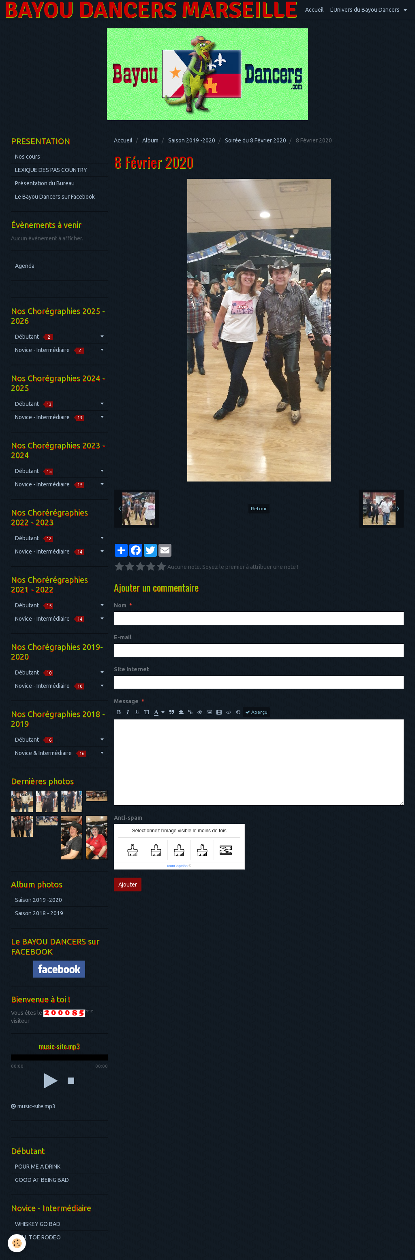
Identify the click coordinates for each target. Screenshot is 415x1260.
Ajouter (127, 884)
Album (150, 140)
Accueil (314, 9)
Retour (259, 508)
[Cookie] (17, 1243)
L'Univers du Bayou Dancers (365, 9)
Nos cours (27, 156)
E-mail (122, 637)
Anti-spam (128, 818)
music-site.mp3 (36, 1106)
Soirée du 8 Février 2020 (255, 140)
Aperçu (256, 712)
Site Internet (131, 669)
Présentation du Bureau (45, 183)
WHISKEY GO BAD (37, 1224)
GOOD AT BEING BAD (42, 1180)
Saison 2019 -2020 (191, 140)
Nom (120, 605)
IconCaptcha (177, 866)
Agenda (24, 266)
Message (126, 701)
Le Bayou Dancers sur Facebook (55, 196)
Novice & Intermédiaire (50, 753)
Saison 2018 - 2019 (39, 913)
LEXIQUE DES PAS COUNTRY (51, 170)
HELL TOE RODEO (38, 1237)
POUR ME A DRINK (37, 1166)
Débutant (34, 336)
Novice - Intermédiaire (49, 350)
